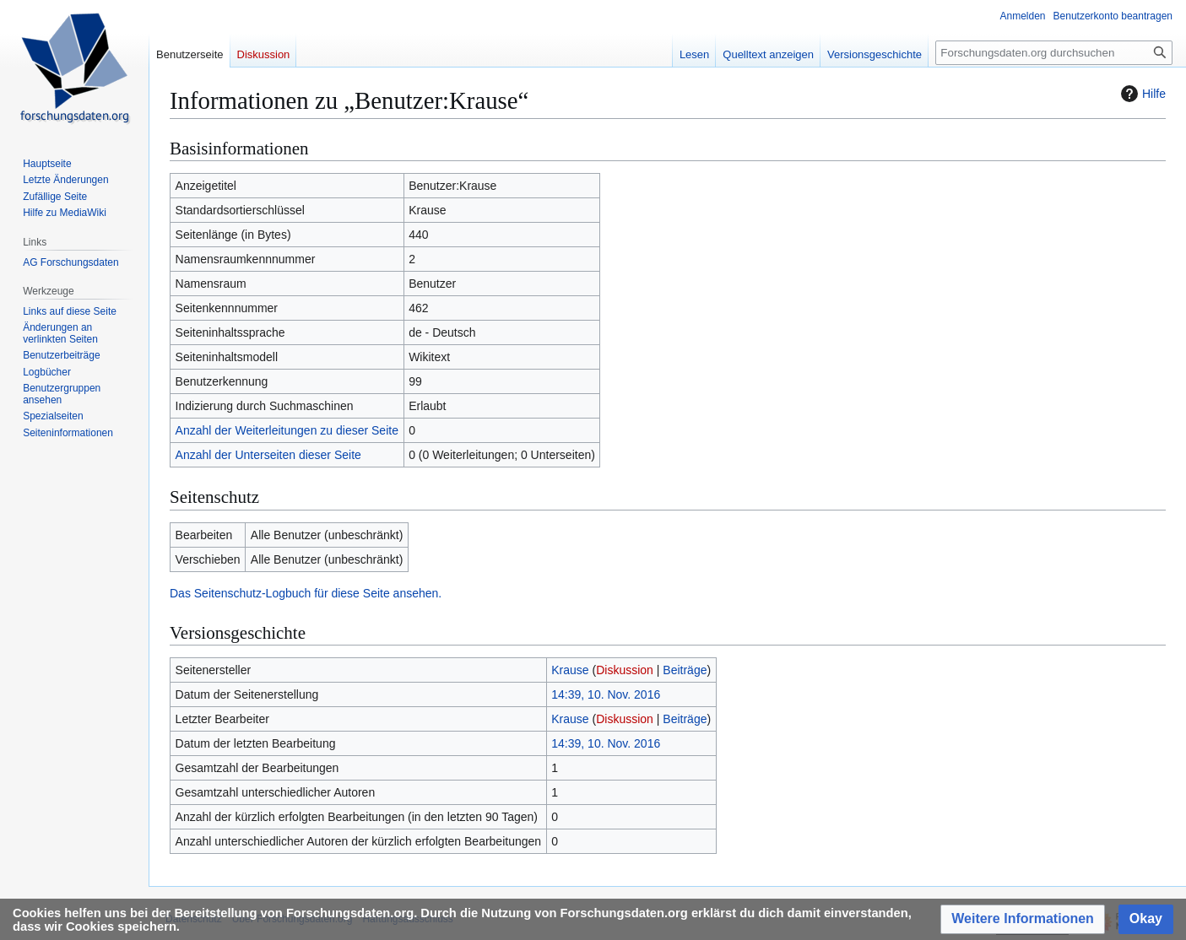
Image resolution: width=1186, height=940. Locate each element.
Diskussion (624, 670)
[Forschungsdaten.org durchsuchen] (1053, 53)
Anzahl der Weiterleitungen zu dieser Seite (287, 430)
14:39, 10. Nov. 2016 (605, 694)
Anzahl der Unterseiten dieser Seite (268, 455)
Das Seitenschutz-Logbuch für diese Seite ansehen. (305, 593)
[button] (1022, 919)
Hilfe (1141, 93)
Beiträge (685, 670)
